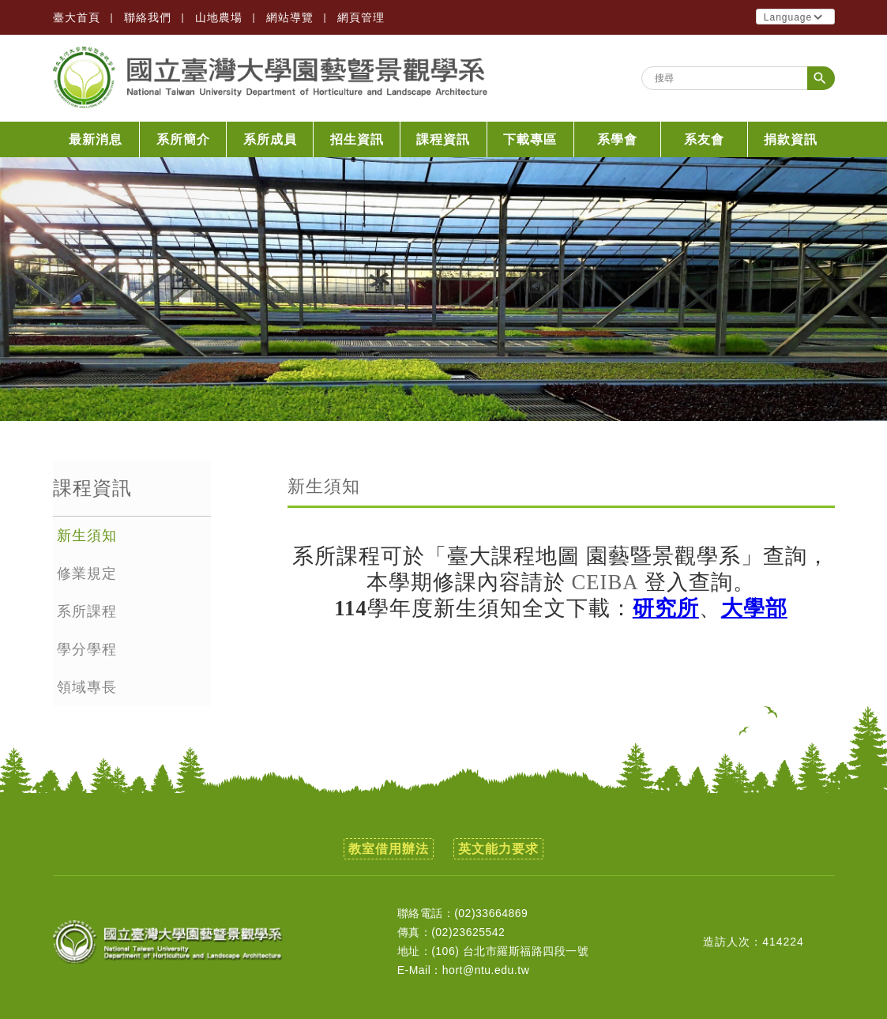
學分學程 (87, 649)
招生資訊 (357, 139)
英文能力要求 (498, 848)
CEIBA (605, 582)
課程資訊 (443, 139)
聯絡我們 (147, 17)
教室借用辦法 (388, 848)
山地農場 (218, 17)
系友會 (704, 139)
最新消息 (95, 139)
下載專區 (530, 139)
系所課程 (87, 611)
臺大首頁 (76, 17)
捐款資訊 (790, 139)
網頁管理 (361, 17)
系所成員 (270, 139)
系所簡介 (183, 139)
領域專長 (87, 687)
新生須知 (87, 535)
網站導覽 (290, 17)
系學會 (617, 139)
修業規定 (87, 573)
